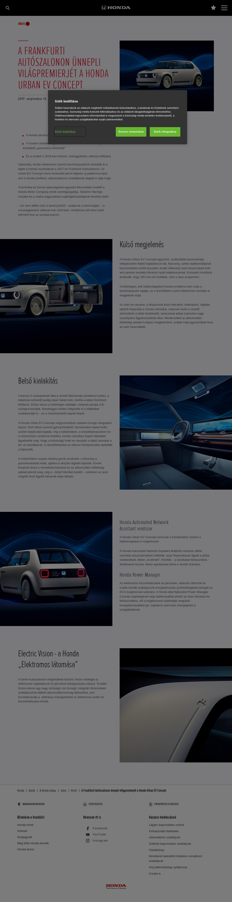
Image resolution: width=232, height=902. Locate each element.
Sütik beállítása (65, 131)
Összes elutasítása (131, 131)
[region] (117, 117)
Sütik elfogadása (165, 131)
